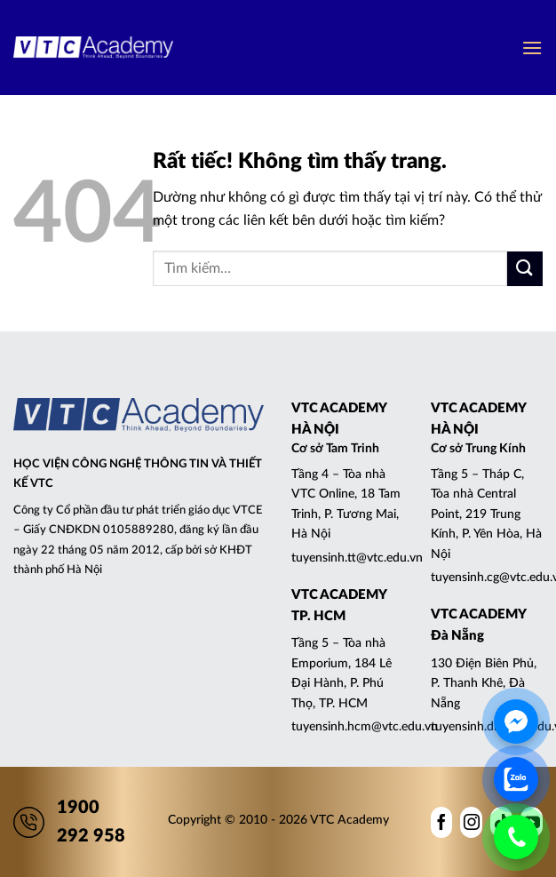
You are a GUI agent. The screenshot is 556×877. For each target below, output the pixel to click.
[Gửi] (525, 268)
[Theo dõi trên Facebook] (442, 822)
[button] (532, 47)
